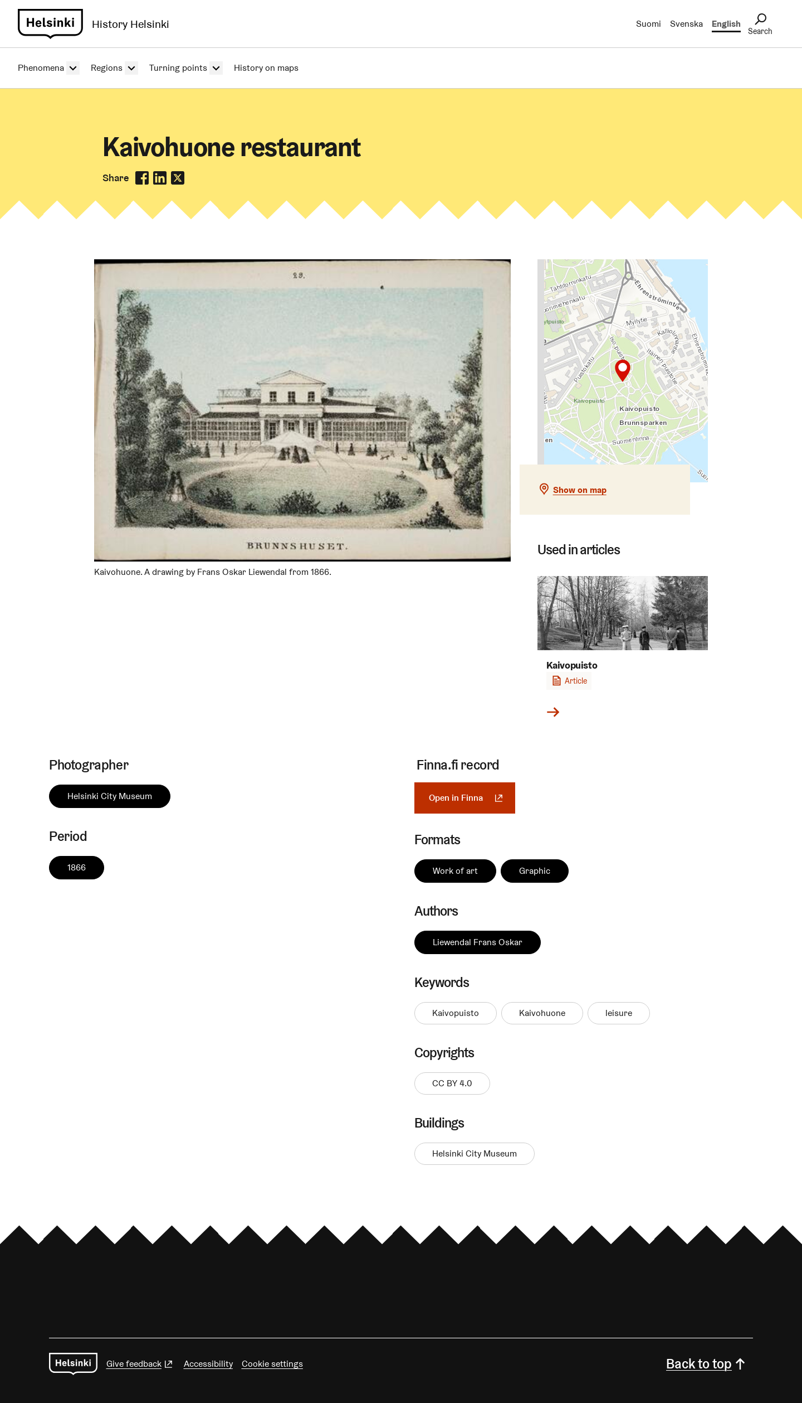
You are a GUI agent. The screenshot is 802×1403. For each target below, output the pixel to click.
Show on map (580, 490)
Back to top (707, 1363)
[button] (623, 371)
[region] (622, 370)
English (726, 24)
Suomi (648, 24)
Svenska (686, 24)
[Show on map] (622, 370)
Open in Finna (472, 798)
